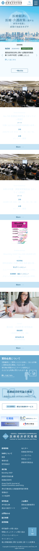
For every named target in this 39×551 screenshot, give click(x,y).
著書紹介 (5, 492)
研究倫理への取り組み (10, 528)
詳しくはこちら (10, 59)
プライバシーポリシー (10, 535)
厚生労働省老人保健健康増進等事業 (15, 489)
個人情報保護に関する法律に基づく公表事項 (18, 542)
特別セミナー (26, 459)
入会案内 (24, 501)
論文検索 (5, 518)
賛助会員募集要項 (28, 505)
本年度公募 (6, 505)
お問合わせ (6, 513)
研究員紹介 (6, 464)
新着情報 (5, 448)
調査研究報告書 (7, 476)
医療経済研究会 (27, 452)
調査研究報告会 (27, 462)
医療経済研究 (7, 480)
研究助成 (5, 501)
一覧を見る (19, 71)
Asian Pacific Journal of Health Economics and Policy (13, 484)
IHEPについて (7, 453)
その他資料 (6, 496)
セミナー (24, 448)
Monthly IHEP (7, 473)
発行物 (4, 469)
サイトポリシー (7, 539)
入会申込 (24, 508)
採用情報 (5, 522)
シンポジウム (26, 455)
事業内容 (5, 461)
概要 (3, 457)
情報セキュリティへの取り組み (13, 532)
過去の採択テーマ (8, 508)
